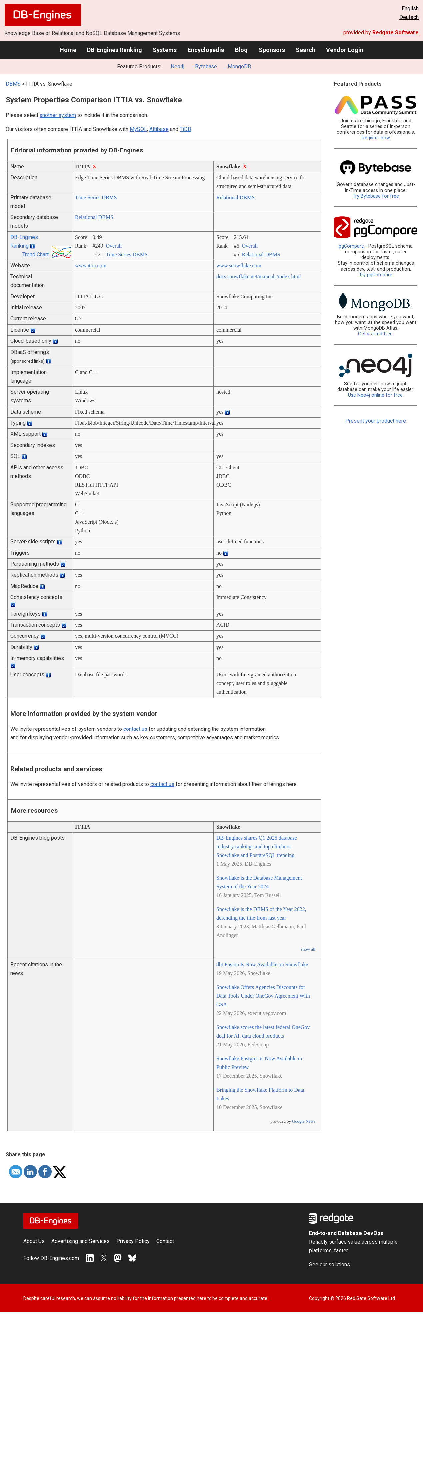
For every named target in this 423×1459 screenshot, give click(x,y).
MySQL (138, 129)
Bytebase (206, 66)
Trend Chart (35, 254)
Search (305, 49)
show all (308, 949)
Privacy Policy (133, 1241)
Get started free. (376, 334)
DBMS (13, 84)
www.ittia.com (90, 265)
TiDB (185, 129)
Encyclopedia (206, 49)
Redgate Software (395, 32)
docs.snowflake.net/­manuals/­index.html (258, 276)
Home (68, 49)
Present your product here (375, 421)
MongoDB (239, 66)
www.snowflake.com (238, 265)
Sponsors (272, 49)
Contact (165, 1241)
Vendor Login (344, 49)
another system (58, 115)
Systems (165, 49)
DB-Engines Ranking (114, 49)
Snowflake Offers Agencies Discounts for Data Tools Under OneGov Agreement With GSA (263, 995)
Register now (376, 138)
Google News (303, 1121)
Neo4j (177, 66)
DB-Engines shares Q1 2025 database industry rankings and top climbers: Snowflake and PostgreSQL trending (256, 846)
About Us (34, 1241)
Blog (241, 49)
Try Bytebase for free (376, 196)
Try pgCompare (375, 275)
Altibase (159, 129)
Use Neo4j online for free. (376, 395)
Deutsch (409, 17)
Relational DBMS (235, 197)
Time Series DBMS (96, 197)
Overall (114, 246)
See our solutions (329, 1264)
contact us (135, 729)
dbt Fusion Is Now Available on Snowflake (262, 964)
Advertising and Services (80, 1241)
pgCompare (351, 246)
